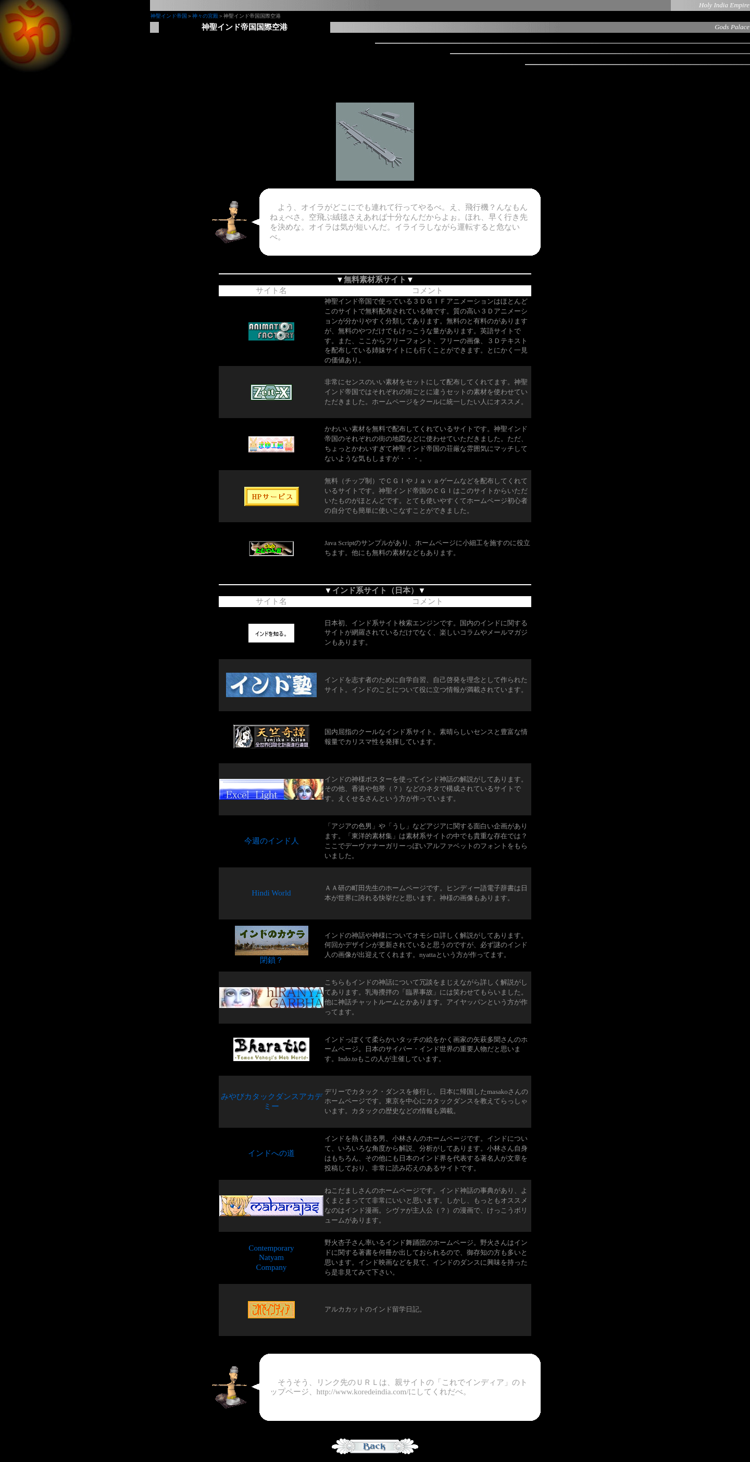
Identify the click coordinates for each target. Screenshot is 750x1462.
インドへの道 (271, 1153)
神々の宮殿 (205, 16)
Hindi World (271, 893)
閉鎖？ (271, 956)
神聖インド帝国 (169, 16)
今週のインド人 (271, 841)
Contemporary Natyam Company (271, 1258)
